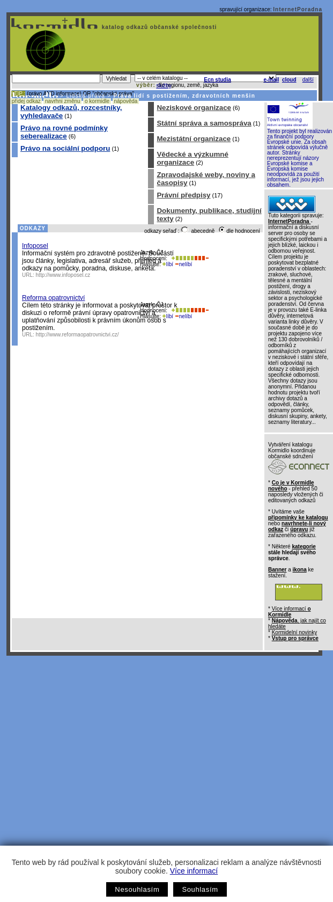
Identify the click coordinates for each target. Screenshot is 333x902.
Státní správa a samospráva (204, 123)
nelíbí (183, 264)
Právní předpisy (183, 195)
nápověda (126, 101)
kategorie (303, 546)
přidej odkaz (26, 101)
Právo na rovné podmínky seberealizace (64, 132)
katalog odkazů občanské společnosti (158, 27)
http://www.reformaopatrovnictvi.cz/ (77, 335)
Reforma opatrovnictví (53, 298)
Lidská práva (85, 96)
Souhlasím (200, 889)
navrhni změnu (62, 101)
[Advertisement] (100, 761)
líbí (167, 264)
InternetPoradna (297, 9)
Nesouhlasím (137, 889)
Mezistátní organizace (194, 139)
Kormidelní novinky (294, 632)
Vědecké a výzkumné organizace (192, 158)
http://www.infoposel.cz (63, 275)
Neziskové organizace (194, 108)
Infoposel (35, 246)
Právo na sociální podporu (65, 148)
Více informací (194, 871)
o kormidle (97, 101)
